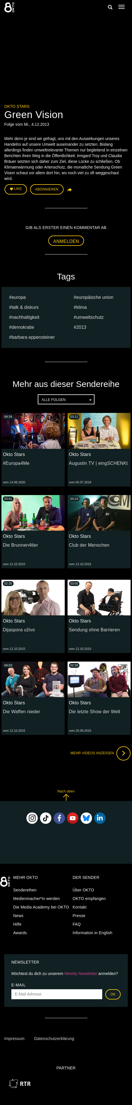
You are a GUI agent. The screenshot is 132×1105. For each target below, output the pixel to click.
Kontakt (80, 907)
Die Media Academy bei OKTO (41, 907)
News (18, 915)
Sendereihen (25, 890)
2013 (81, 327)
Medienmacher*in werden (36, 898)
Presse (79, 915)
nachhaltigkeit (25, 317)
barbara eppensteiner (33, 337)
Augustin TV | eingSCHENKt (98, 463)
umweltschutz (90, 317)
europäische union (94, 297)
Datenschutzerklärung (54, 1038)
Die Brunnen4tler (20, 545)
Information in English (92, 932)
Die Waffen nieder (21, 711)
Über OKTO (83, 890)
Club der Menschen (89, 545)
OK (113, 994)
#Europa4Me (16, 463)
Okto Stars (17, 106)
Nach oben (65, 795)
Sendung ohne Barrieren (94, 629)
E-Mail (18, 985)
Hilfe (17, 924)
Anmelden (66, 241)
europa (19, 297)
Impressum (14, 1038)
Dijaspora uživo (19, 629)
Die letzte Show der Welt (94, 711)
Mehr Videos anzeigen (100, 753)
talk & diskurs (25, 307)
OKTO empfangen (89, 898)
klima (81, 307)
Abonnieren (46, 189)
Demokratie (23, 327)
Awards (20, 932)
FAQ (77, 924)
